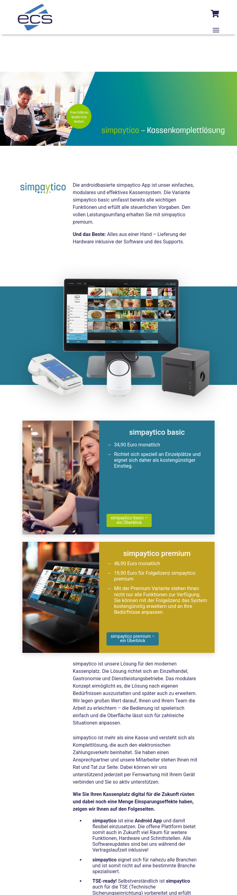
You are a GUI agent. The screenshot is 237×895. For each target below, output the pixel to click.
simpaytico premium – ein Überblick (133, 638)
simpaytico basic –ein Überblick (129, 520)
